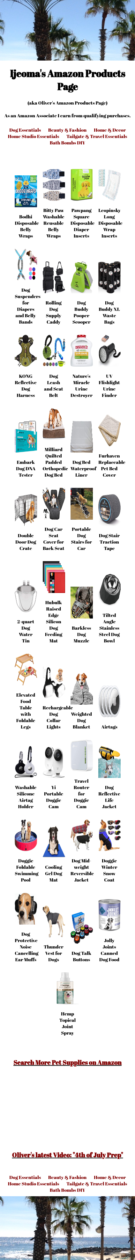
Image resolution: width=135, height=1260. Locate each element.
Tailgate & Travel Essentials (96, 136)
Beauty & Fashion (67, 130)
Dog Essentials (25, 130)
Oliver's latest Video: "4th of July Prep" (67, 1155)
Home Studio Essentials (33, 136)
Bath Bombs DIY (67, 142)
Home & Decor (110, 130)
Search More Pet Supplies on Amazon (67, 1062)
